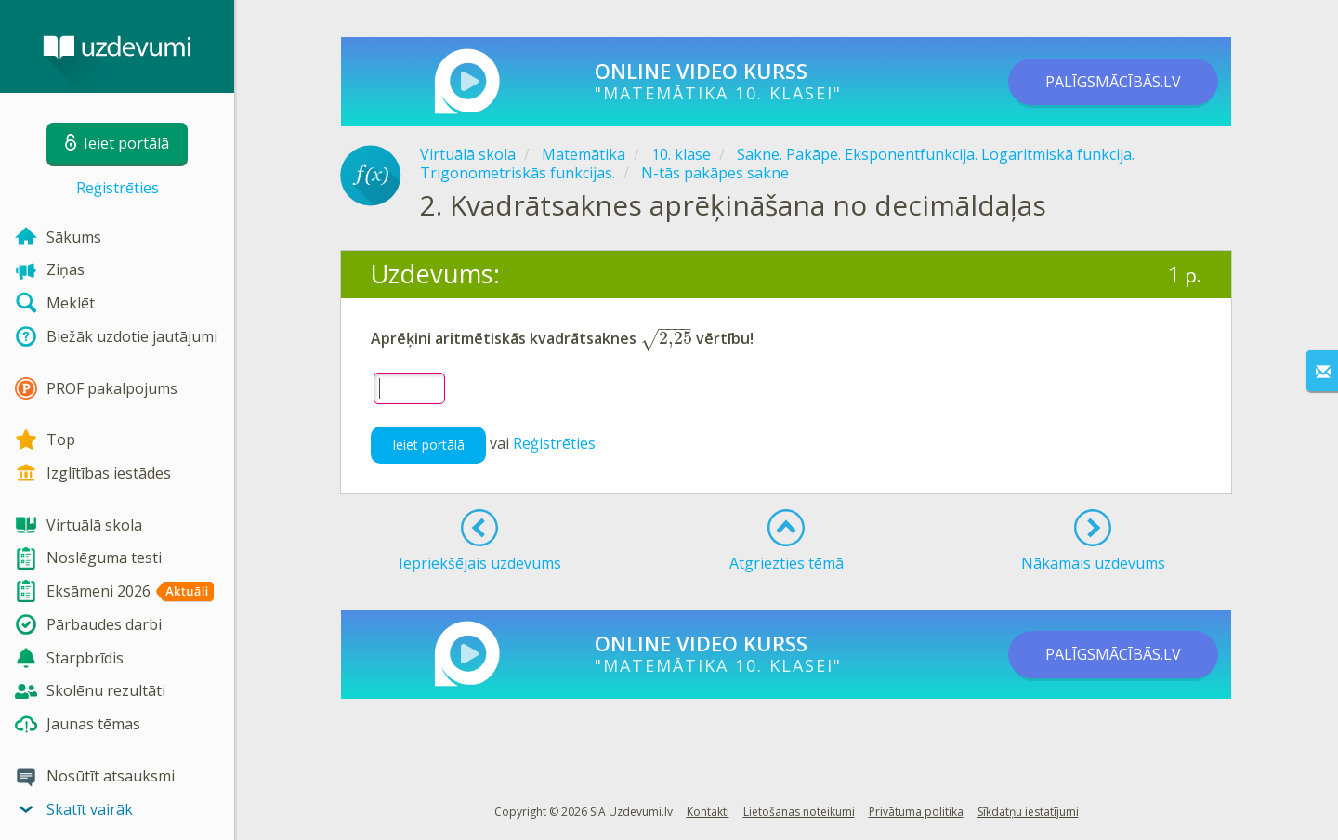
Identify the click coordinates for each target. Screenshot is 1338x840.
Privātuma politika (916, 812)
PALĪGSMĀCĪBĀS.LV (1113, 82)
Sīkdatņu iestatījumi (1028, 812)
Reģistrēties (117, 187)
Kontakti (708, 812)
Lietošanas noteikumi (799, 812)
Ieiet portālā (428, 444)
